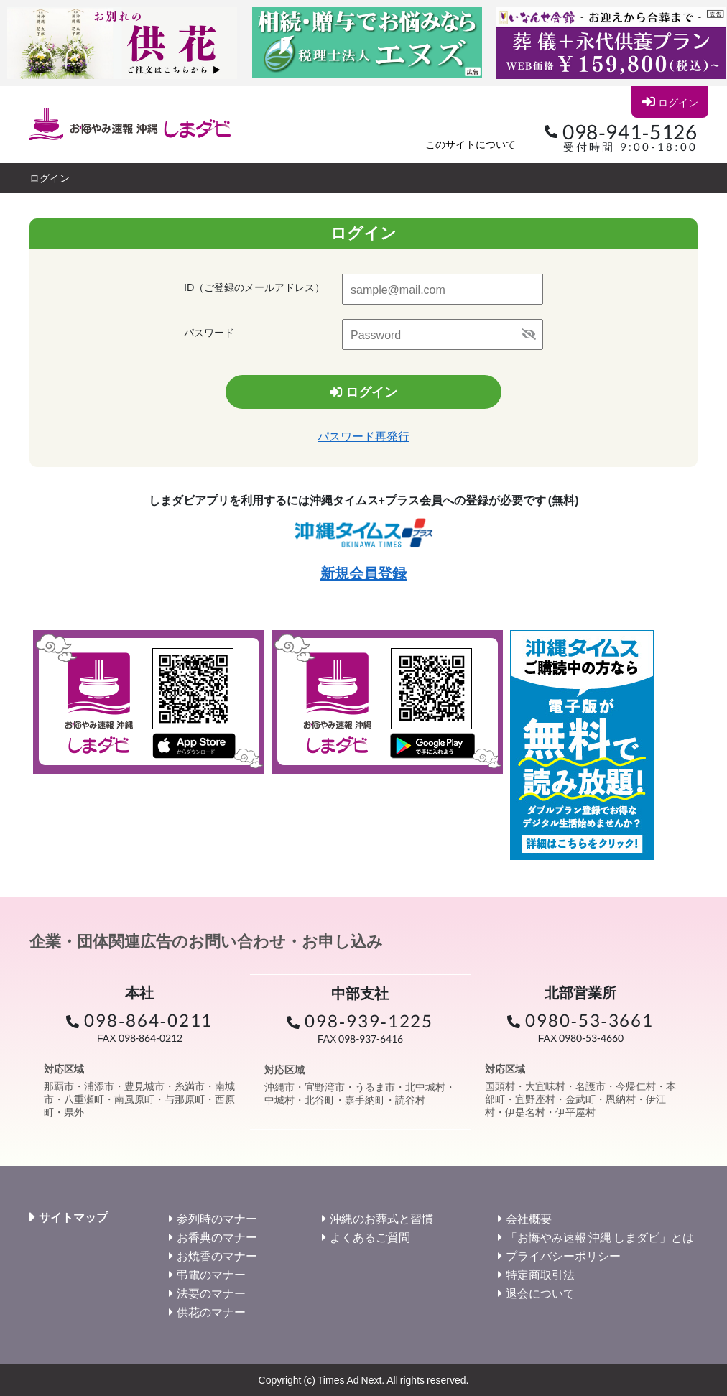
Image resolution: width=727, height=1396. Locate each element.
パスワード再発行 (363, 436)
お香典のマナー (217, 1237)
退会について (540, 1293)
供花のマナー (211, 1311)
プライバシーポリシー (563, 1255)
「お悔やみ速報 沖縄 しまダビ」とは (600, 1237)
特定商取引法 (540, 1274)
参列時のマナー (217, 1218)
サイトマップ (73, 1217)
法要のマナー (211, 1293)
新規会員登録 (363, 572)
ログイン (670, 101)
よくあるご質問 (370, 1237)
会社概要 (529, 1218)
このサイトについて (470, 144)
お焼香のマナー (217, 1255)
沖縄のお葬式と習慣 (381, 1218)
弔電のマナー (211, 1274)
